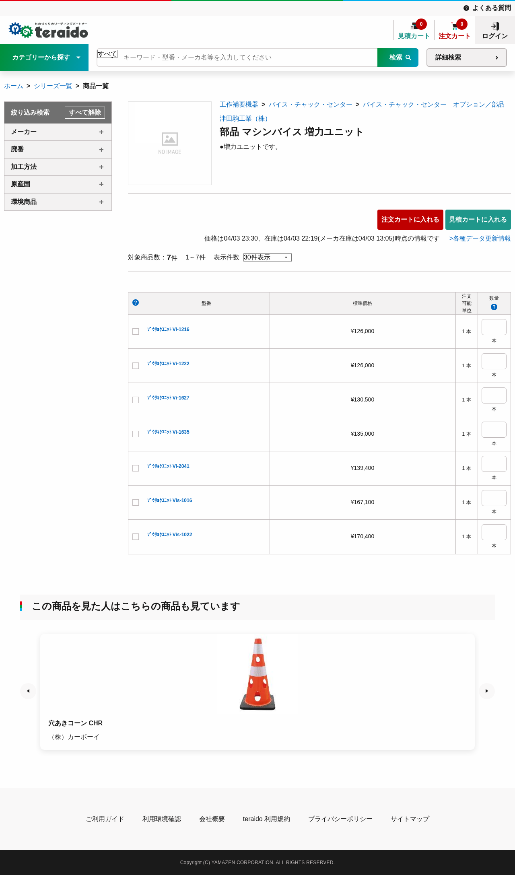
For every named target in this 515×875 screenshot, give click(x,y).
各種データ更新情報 (482, 238)
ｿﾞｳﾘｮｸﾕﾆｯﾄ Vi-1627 (168, 398)
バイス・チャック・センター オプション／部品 (434, 104)
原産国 (20, 184)
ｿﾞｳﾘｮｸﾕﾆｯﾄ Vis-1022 (169, 534)
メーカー (24, 131)
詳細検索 (448, 57)
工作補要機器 (239, 104)
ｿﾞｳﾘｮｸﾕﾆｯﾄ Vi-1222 (168, 363)
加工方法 (24, 166)
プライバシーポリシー (340, 818)
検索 (395, 57)
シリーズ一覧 (53, 85)
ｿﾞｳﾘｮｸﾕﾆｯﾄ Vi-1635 (168, 432)
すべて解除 (85, 112)
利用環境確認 (161, 818)
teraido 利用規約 (266, 818)
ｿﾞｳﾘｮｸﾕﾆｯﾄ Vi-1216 (168, 329)
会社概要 (212, 818)
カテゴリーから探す (41, 57)
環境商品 (24, 201)
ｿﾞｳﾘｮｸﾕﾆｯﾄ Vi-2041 (168, 466)
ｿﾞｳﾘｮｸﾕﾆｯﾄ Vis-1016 (169, 500)
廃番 (17, 149)
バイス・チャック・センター (310, 104)
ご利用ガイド (105, 818)
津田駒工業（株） (245, 118)
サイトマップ (410, 818)
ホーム (13, 85)
